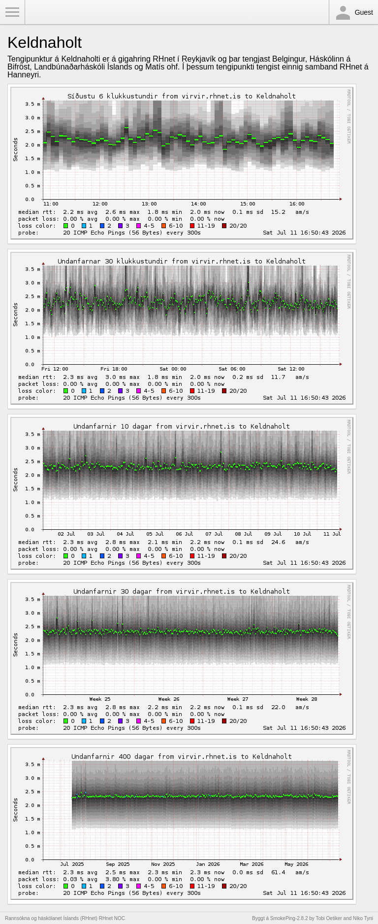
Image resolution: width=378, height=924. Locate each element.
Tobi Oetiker (328, 918)
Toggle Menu (12, 12)
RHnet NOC (112, 918)
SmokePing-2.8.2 (289, 918)
